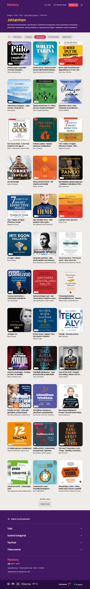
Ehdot (35, 568)
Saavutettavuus (13, 568)
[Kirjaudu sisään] (60, 5)
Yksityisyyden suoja (25, 568)
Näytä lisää (45, 504)
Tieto (21, 15)
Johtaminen (40, 37)
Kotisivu (10, 15)
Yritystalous (17, 37)
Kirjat (16, 15)
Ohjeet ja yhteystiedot (18, 518)
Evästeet (41, 568)
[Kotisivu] (25, 4)
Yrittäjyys (28, 37)
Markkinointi (67, 37)
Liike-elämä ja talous (31, 15)
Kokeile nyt (73, 5)
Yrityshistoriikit (53, 37)
